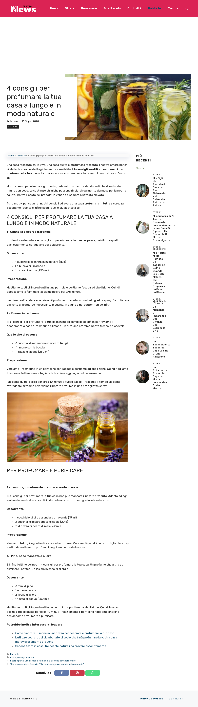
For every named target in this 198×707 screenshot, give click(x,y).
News (54, 8)
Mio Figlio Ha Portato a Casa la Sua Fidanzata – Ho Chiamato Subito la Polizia (159, 192)
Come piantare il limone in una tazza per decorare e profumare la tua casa (64, 633)
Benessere (89, 8)
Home (11, 155)
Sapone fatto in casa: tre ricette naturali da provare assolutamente (60, 646)
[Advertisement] (99, 42)
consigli (21, 657)
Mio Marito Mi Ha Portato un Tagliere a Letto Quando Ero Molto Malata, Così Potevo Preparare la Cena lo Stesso (159, 272)
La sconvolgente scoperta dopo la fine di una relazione (161, 349)
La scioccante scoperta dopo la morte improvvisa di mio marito (160, 378)
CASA (13, 657)
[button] (186, 8)
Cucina (173, 8)
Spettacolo (112, 8)
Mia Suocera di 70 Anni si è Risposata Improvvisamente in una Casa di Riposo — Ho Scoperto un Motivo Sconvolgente (164, 228)
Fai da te (154, 8)
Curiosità (134, 8)
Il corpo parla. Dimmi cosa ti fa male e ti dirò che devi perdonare (43, 660)
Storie (69, 8)
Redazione (12, 121)
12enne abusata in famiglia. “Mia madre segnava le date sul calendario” (47, 664)
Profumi (30, 657)
